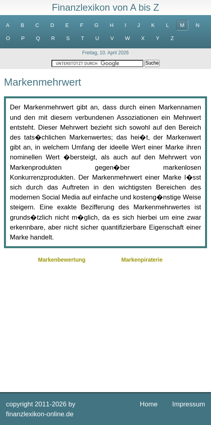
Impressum (188, 404)
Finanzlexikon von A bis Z (105, 7)
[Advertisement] (105, 326)
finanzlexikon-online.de (40, 414)
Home (149, 404)
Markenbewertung (62, 260)
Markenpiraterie (141, 260)
